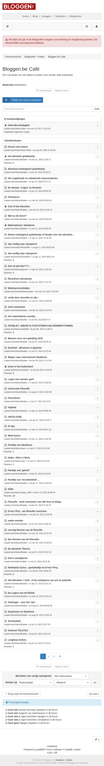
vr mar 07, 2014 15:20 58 (38, 448)
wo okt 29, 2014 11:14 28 (40, 360)
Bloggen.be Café (21, 69)
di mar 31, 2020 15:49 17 (40, 159)
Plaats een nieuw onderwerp (22, 100)
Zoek (96, 109)
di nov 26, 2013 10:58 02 (40, 524)
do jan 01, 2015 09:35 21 (40, 342)
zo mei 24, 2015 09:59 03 (40, 200)
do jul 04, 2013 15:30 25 (40, 634)
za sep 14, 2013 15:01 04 (40, 596)
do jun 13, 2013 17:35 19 (40, 643)
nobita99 (24, 329)
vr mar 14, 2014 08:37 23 (40, 429)
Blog (35, 16)
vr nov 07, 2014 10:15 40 (40, 351)
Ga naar (94, 694)
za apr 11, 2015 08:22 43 (43, 257)
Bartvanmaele (27, 291)
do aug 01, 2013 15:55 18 (40, 615)
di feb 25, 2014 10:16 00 (40, 474)
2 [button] (48, 656)
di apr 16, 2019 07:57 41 (40, 182)
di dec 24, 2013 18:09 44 (44, 492)
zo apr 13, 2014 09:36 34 (40, 411)
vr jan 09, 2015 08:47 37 (40, 320)
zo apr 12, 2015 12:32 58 (40, 238)
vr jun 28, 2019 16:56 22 (40, 172)
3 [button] (53, 656)
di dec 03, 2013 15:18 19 (40, 505)
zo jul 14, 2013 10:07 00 (39, 624)
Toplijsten (60, 16)
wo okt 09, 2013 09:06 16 (40, 571)
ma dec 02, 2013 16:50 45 (40, 514)
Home (25, 16)
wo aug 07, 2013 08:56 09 (40, 606)
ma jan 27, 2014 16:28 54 (40, 483)
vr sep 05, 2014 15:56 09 (40, 383)
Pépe (23, 129)
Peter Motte (26, 150)
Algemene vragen (22, 132)
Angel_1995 (26, 492)
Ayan (23, 448)
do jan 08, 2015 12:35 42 (41, 329)
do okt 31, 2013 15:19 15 (40, 552)
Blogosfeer (76, 16)
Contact (68, 760)
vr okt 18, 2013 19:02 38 (39, 561)
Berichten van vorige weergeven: (52, 676)
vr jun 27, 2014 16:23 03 (40, 401)
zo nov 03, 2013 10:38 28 (40, 543)
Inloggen (46, 16)
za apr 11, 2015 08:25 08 (43, 247)
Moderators (20, 85)
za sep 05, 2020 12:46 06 (44, 150)
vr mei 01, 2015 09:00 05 (40, 228)
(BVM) (23, 643)
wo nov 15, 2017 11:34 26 (39, 129)
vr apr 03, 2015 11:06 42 (41, 269)
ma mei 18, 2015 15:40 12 (40, 210)
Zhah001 (25, 370)
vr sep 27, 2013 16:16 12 (40, 583)
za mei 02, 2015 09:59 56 (40, 219)
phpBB (39, 749)
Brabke (24, 159)
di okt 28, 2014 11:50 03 (41, 370)
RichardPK (25, 247)
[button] (60, 656)
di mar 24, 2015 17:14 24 (40, 282)
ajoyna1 (24, 269)
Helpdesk (59, 760)
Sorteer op (29, 682)
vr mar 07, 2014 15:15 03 (38, 461)
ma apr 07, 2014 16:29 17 (40, 420)
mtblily (23, 561)
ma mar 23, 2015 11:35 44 (46, 291)
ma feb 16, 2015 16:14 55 (40, 310)
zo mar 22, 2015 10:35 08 (40, 301)
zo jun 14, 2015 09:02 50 (40, 191)
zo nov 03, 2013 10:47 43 (40, 533)
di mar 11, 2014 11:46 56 (40, 439)
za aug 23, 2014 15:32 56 (40, 392)
